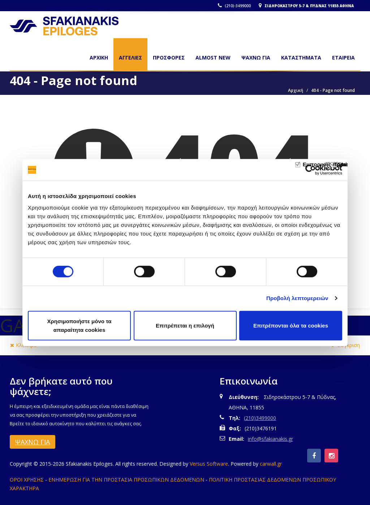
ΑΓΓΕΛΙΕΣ (130, 57)
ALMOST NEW (213, 57)
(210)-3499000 (235, 5)
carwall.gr (271, 463)
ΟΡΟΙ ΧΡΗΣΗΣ (27, 479)
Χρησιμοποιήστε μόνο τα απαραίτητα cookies (79, 325)
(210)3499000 (260, 417)
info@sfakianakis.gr (270, 438)
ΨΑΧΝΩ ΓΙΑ (255, 57)
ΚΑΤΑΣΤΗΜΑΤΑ (301, 57)
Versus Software (209, 463)
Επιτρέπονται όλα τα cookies (290, 325)
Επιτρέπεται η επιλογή (185, 325)
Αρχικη (99, 57)
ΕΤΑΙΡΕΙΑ (343, 57)
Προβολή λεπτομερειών (297, 298)
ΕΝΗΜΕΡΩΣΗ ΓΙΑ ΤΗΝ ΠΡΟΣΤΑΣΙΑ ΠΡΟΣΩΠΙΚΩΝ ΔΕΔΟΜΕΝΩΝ (126, 479)
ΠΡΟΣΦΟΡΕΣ (169, 57)
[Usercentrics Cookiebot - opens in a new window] (310, 169)
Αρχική (295, 90)
